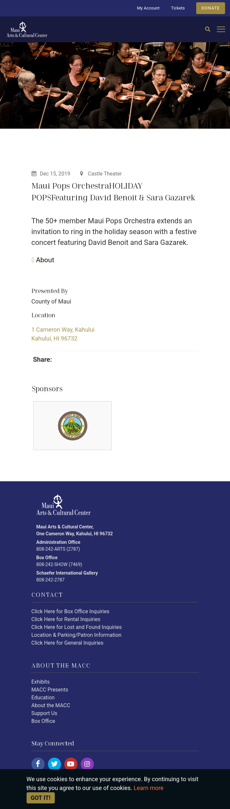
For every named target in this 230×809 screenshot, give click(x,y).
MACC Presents (49, 690)
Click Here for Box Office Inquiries (70, 611)
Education (43, 697)
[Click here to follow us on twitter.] (54, 764)
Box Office (43, 721)
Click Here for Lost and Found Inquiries (76, 627)
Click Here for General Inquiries (67, 643)
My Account (148, 8)
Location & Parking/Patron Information (76, 635)
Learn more (148, 787)
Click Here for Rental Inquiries (65, 619)
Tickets (178, 8)
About (43, 260)
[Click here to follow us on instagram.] (87, 764)
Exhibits (40, 682)
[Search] (207, 29)
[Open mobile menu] (221, 30)
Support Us (44, 713)
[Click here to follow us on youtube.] (70, 764)
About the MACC (50, 705)
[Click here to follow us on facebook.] (38, 764)
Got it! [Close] (41, 797)
